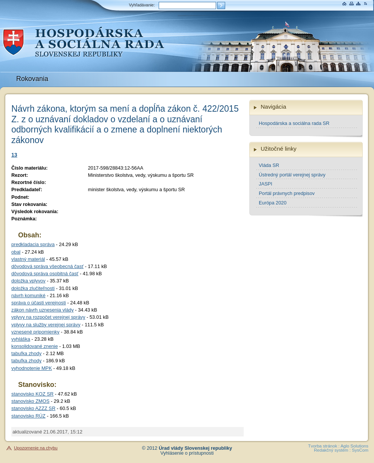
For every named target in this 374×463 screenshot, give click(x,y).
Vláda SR (269, 165)
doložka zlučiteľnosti (33, 288)
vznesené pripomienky (35, 332)
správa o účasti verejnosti (38, 303)
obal (15, 252)
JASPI (265, 184)
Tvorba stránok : (324, 446)
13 (14, 155)
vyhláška (20, 339)
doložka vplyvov (28, 281)
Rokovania (32, 79)
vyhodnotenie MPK (31, 368)
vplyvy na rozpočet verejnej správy (48, 317)
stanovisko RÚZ (28, 416)
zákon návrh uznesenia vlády (42, 310)
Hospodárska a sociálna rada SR (294, 123)
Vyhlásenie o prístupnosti (187, 453)
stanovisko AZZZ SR (33, 408)
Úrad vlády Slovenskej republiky (195, 448)
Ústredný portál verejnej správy (292, 175)
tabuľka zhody (26, 353)
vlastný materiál (28, 259)
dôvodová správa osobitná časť (45, 273)
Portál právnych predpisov (287, 193)
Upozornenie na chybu (35, 448)
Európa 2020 (272, 203)
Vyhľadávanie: (142, 5)
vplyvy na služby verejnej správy (45, 324)
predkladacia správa (33, 244)
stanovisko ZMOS (30, 401)
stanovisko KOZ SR (32, 394)
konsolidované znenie (34, 346)
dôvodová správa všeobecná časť (47, 266)
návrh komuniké (28, 295)
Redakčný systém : (332, 450)
